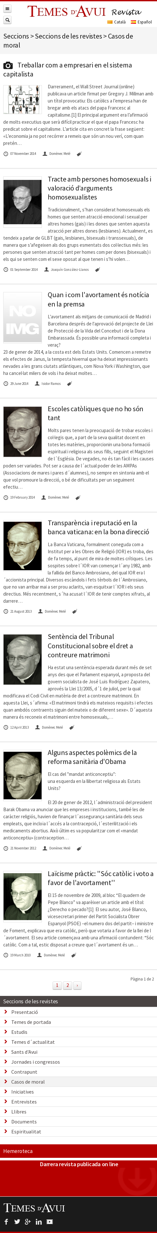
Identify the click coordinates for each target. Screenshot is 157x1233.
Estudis (19, 1032)
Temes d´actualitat (33, 1042)
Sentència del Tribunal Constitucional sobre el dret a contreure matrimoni (90, 645)
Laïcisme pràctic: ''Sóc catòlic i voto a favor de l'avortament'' (101, 878)
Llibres (18, 1111)
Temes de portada (31, 1022)
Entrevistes (24, 1101)
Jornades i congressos (35, 1062)
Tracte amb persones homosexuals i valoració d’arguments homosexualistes (99, 187)
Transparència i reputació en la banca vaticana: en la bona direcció (98, 527)
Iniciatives (22, 1091)
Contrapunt (24, 1072)
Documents (24, 1121)
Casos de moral (28, 1081)
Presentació (24, 1012)
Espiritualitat (26, 1131)
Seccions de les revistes (30, 1001)
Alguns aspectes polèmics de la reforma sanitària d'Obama (92, 757)
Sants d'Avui (24, 1052)
